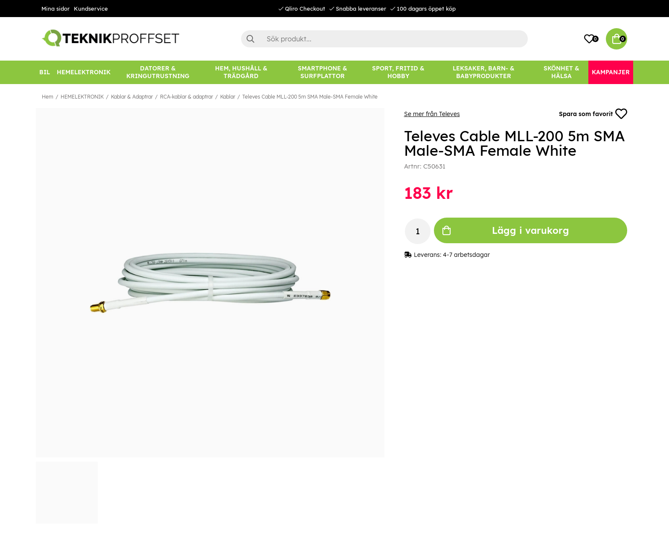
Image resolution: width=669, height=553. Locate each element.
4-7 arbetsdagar (466, 255)
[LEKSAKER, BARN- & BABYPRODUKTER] (483, 72)
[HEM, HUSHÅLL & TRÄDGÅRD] (241, 72)
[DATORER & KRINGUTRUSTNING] (158, 72)
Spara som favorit (593, 114)
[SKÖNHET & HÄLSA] (561, 72)
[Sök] (384, 38)
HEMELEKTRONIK (82, 96)
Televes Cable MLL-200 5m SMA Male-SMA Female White (310, 96)
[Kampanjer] (610, 72)
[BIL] (44, 72)
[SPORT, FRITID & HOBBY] (398, 72)
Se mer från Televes (432, 114)
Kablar (227, 96)
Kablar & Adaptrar (132, 96)
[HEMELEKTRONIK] (83, 72)
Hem (47, 96)
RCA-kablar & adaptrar (186, 96)
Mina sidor (55, 8)
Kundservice (91, 8)
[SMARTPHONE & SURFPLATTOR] (322, 72)
